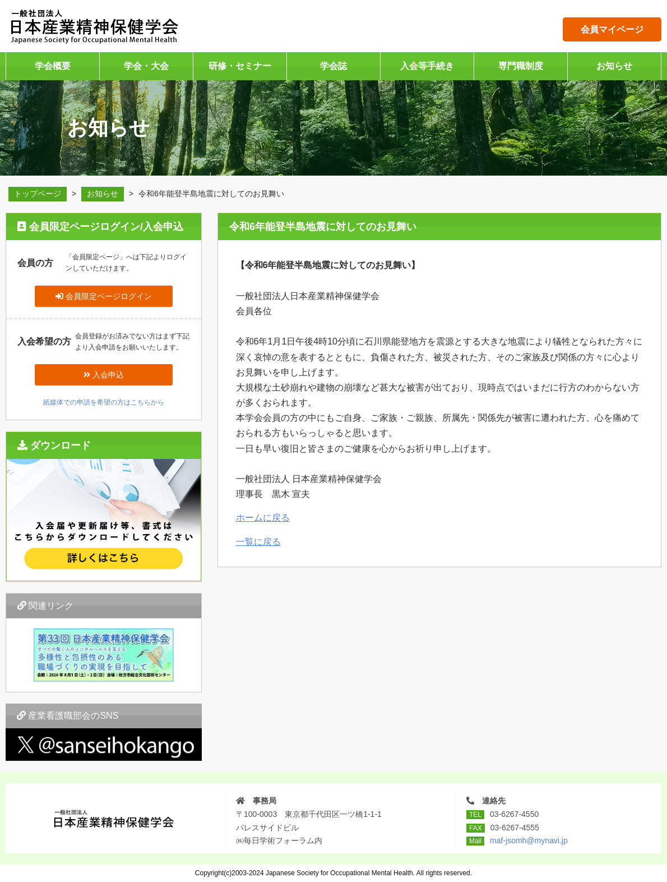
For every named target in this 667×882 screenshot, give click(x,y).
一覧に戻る (258, 541)
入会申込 (104, 374)
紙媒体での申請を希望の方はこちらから (103, 402)
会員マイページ (612, 29)
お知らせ (102, 193)
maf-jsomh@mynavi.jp (529, 840)
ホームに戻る (263, 517)
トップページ (37, 193)
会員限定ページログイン (103, 296)
